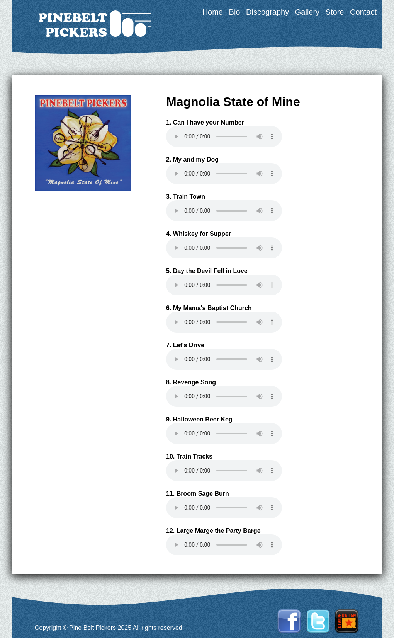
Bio (234, 12)
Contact (363, 12)
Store (335, 12)
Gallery (307, 12)
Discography (267, 12)
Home (212, 12)
